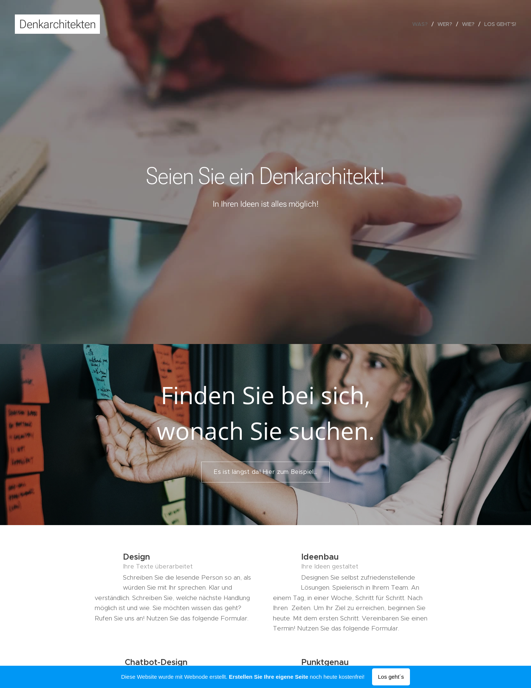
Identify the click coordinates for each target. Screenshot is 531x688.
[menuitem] (422, 24)
